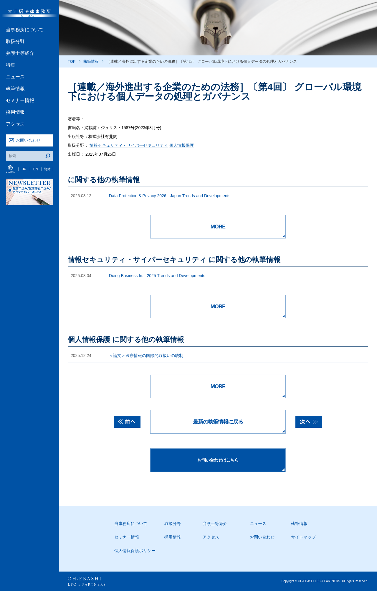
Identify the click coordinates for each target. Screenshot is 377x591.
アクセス (15, 123)
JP (24, 169)
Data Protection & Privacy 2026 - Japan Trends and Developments (169, 195)
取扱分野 (15, 41)
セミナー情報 (20, 100)
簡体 (47, 169)
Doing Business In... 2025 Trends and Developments (157, 275)
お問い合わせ (28, 140)
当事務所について (25, 29)
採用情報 (15, 112)
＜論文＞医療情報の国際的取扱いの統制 (146, 355)
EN (35, 169)
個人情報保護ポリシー (135, 550)
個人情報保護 (181, 145)
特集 (10, 65)
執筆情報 (15, 88)
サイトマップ (303, 537)
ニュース (15, 76)
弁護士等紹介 (20, 53)
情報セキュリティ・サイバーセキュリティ (129, 145)
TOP (72, 61)
